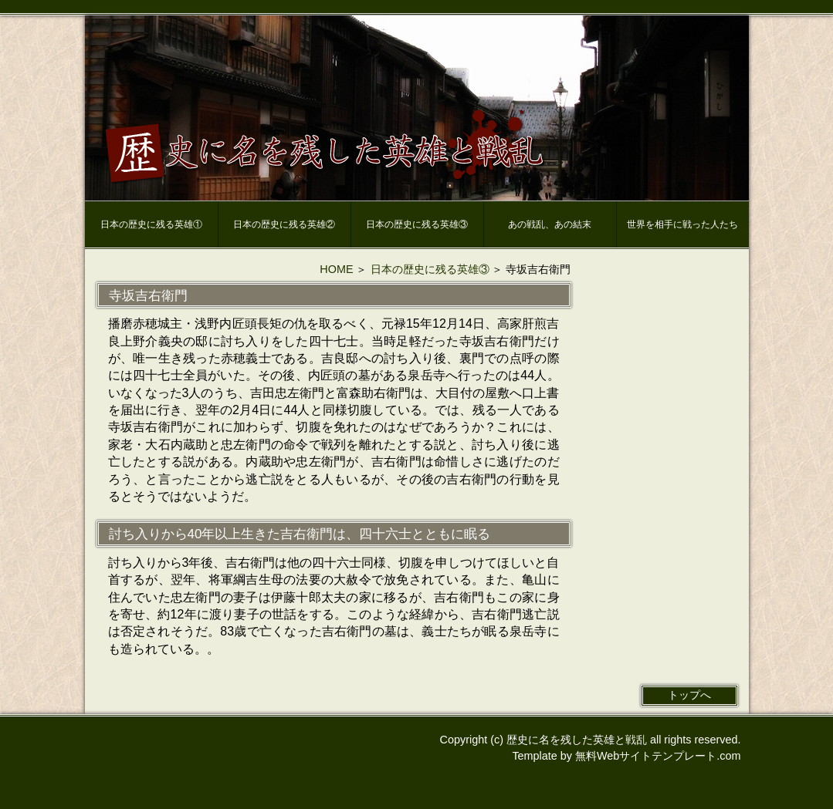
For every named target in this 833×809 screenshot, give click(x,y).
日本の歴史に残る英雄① (151, 224)
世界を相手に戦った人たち (682, 224)
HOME (336, 269)
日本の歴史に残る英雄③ (417, 224)
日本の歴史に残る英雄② (284, 224)
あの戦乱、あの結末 (549, 224)
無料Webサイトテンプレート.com (658, 756)
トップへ (689, 695)
